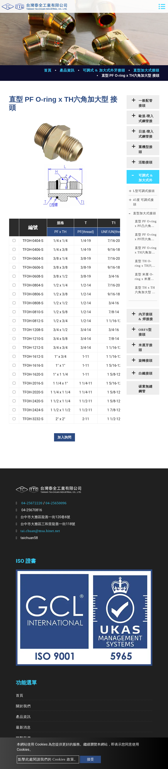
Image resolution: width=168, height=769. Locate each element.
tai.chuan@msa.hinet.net (40, 531)
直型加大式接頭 (146, 70)
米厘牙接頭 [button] (146, 347)
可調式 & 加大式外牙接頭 (104, 70)
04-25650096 (56, 503)
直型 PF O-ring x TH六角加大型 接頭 (146, 250)
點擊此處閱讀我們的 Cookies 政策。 (48, 759)
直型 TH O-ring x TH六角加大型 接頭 (145, 264)
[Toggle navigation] (162, 6)
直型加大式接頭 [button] (144, 213)
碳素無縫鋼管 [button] (146, 389)
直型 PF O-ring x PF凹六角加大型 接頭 (146, 237)
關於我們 (23, 706)
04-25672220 (31, 503)
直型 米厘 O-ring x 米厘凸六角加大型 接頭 (145, 277)
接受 (90, 759)
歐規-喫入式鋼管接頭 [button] (146, 119)
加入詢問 (64, 437)
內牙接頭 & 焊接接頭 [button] (146, 318)
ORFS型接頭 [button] (145, 332)
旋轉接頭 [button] (146, 360)
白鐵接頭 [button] (146, 373)
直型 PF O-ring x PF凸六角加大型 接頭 (146, 224)
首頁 (47, 70)
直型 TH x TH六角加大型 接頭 (145, 290)
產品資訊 (67, 70)
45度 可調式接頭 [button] (143, 202)
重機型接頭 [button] (146, 149)
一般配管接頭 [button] (146, 103)
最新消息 (23, 727)
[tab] (143, 102)
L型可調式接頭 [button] (144, 191)
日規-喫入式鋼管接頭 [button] (146, 135)
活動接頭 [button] (146, 162)
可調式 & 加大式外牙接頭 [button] (146, 179)
